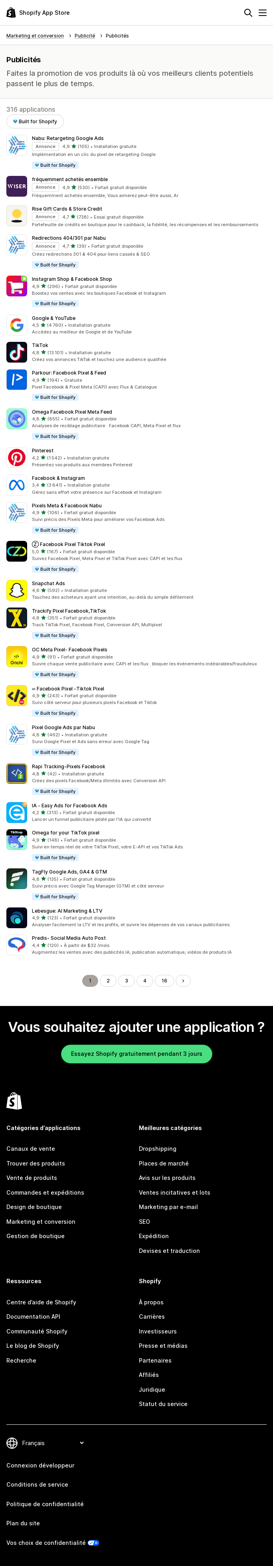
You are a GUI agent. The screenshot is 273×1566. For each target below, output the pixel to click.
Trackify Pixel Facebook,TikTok (69, 611)
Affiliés (149, 1374)
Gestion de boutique (35, 1236)
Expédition (154, 1236)
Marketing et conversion (40, 1221)
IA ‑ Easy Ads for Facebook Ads (69, 806)
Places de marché (164, 1163)
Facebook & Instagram (58, 478)
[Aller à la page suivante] (183, 981)
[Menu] (263, 13)
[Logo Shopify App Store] (38, 12)
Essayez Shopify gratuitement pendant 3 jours (136, 1053)
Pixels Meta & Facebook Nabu (67, 506)
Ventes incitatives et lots (174, 1192)
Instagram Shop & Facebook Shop (72, 279)
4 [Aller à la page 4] (144, 981)
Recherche (21, 1360)
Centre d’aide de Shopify (41, 1302)
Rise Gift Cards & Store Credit (67, 209)
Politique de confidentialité (45, 1504)
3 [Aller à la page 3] (126, 981)
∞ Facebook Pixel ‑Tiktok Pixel (68, 689)
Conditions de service (37, 1484)
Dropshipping (157, 1148)
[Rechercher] (248, 13)
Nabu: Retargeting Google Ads (68, 138)
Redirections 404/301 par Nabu (69, 238)
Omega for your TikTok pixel (65, 833)
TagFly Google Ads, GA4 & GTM (69, 872)
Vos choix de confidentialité (46, 1542)
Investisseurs (158, 1331)
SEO (144, 1221)
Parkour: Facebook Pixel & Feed (69, 373)
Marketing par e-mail (168, 1206)
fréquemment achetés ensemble (70, 179)
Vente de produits (31, 1177)
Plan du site (23, 1523)
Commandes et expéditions (45, 1192)
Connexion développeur (40, 1465)
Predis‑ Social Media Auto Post (69, 938)
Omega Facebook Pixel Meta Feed (72, 412)
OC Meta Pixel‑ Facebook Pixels (69, 650)
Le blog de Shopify (32, 1345)
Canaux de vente (30, 1148)
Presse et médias (163, 1345)
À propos (151, 1302)
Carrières (152, 1316)
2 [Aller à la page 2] (108, 981)
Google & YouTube (53, 318)
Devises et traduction (169, 1250)
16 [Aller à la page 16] (164, 981)
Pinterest (42, 451)
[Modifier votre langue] (53, 1443)
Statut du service (163, 1403)
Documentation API (33, 1316)
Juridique (152, 1389)
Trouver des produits (35, 1163)
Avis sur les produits (167, 1177)
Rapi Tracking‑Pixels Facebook (68, 766)
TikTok (40, 345)
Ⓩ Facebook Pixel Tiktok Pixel (68, 544)
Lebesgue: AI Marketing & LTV (67, 911)
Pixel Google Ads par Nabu (63, 727)
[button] (136, 152)
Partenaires (155, 1360)
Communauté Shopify (36, 1331)
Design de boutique (34, 1206)
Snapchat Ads (48, 583)
